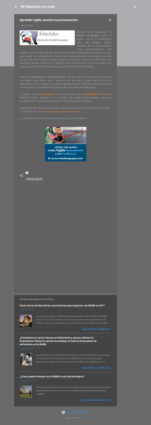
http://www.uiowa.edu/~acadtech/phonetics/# (59, 111)
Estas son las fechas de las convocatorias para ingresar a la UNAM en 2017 (62, 305)
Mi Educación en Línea (38, 7)
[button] (109, 20)
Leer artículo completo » (96, 329)
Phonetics (48, 94)
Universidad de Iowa (96, 94)
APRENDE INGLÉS (34, 179)
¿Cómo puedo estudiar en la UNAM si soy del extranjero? (52, 376)
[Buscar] (135, 7)
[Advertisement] (128, 55)
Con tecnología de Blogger (75, 412)
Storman (82, 418)
